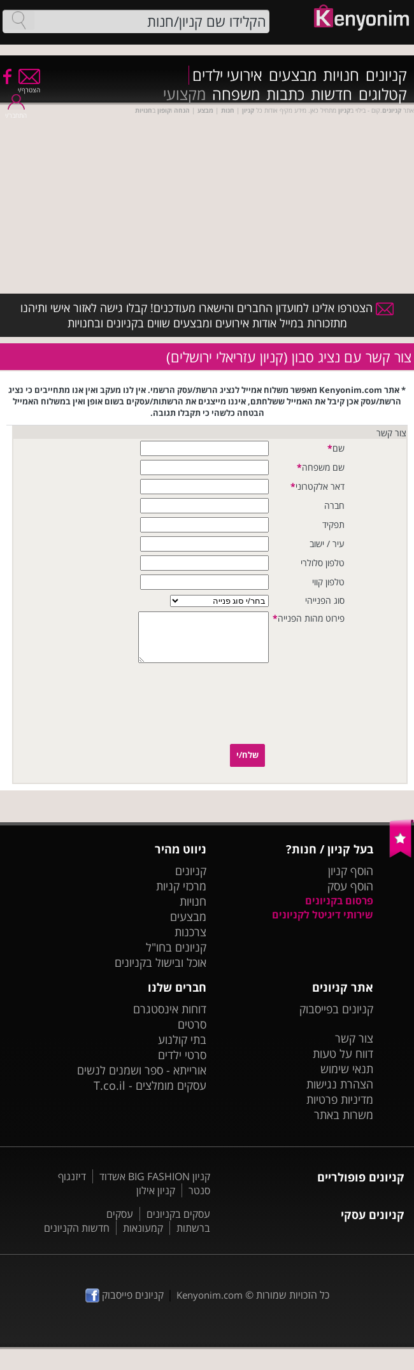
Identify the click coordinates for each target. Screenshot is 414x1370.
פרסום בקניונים (339, 910)
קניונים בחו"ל (176, 956)
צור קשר (354, 1047)
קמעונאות (143, 1238)
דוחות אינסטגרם (169, 1018)
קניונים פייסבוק (124, 1304)
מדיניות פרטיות (339, 1109)
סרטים (192, 1033)
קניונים (386, 75)
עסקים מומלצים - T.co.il (150, 1094)
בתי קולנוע (182, 1049)
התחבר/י (16, 111)
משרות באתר (343, 1124)
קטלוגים (383, 94)
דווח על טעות (343, 1063)
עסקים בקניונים (178, 1224)
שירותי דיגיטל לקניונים (322, 924)
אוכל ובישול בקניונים (160, 972)
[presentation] (220, 715)
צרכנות (190, 941)
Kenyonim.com (209, 1304)
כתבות (285, 94)
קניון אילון (155, 1200)
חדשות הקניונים (77, 1238)
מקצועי (184, 94)
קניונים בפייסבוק (336, 1018)
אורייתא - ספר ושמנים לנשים (141, 1079)
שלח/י (247, 764)
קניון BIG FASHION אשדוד (154, 1186)
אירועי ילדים (227, 75)
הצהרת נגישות (339, 1093)
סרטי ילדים (182, 1064)
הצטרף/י (29, 85)
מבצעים (293, 75)
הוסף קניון (350, 880)
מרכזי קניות (181, 895)
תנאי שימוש (346, 1078)
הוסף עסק (350, 895)
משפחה (236, 94)
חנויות (341, 75)
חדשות (331, 94)
